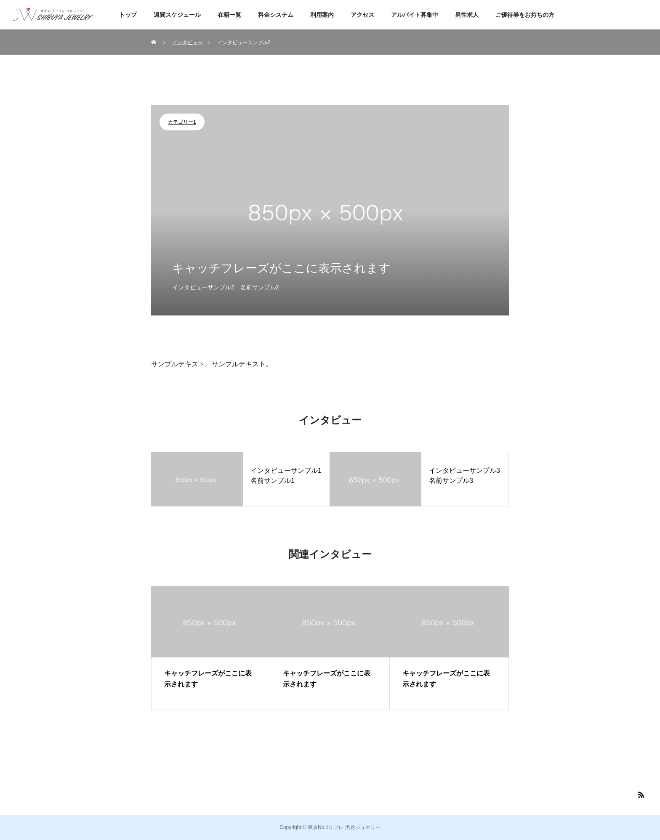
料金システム (275, 14)
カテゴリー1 (182, 122)
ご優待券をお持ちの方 (524, 14)
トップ (128, 14)
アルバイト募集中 (414, 14)
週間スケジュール (177, 14)
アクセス (362, 14)
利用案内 (322, 14)
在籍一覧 (229, 14)
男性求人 (467, 14)
